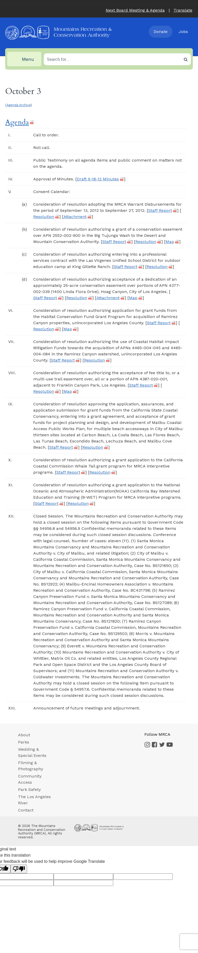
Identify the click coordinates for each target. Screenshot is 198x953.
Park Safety (29, 789)
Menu (22, 59)
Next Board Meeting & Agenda (135, 10)
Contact (26, 810)
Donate (161, 31)
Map (170, 242)
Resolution (43, 217)
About (24, 734)
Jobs (183, 31)
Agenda (17, 122)
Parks (23, 742)
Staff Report (160, 210)
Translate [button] (183, 10)
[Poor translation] (19, 869)
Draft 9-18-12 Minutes (98, 179)
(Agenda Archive (18, 105)
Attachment (75, 217)
